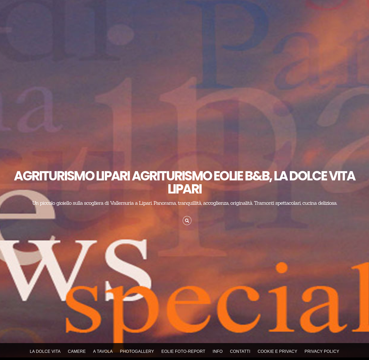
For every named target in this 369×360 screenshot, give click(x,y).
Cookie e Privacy (277, 351)
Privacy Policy (322, 351)
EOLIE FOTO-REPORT (183, 351)
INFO (218, 351)
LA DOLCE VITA (45, 351)
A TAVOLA (103, 351)
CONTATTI (240, 351)
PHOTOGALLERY (137, 351)
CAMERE (77, 351)
